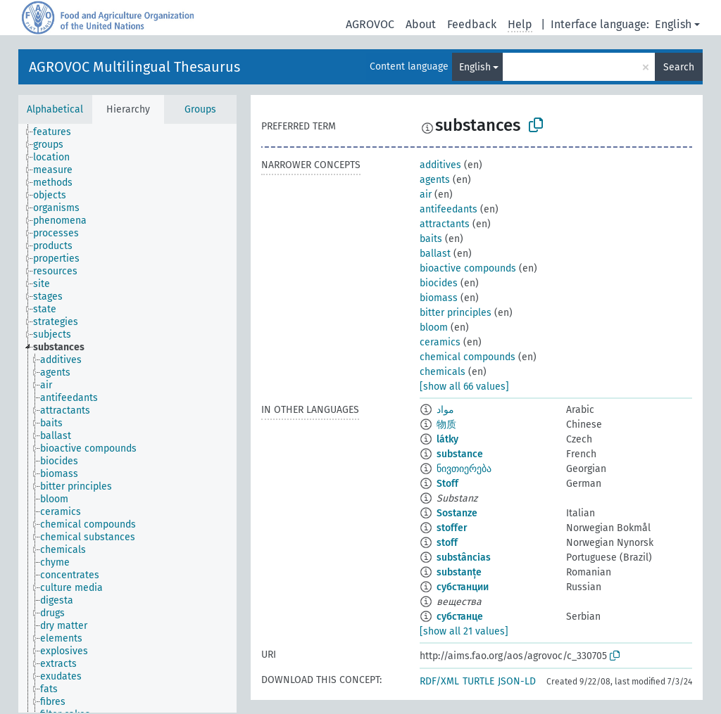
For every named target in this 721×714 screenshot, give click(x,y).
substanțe (459, 572)
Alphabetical (55, 109)
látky (447, 439)
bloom (434, 327)
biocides (439, 283)
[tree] (127, 418)
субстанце (460, 617)
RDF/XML (439, 681)
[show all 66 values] (464, 387)
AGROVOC (370, 24)
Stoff (447, 484)
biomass (439, 298)
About (421, 24)
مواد (445, 410)
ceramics (440, 342)
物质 (446, 425)
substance (460, 454)
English (673, 24)
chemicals (442, 372)
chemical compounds (467, 357)
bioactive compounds (468, 268)
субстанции (463, 587)
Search (678, 67)
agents (435, 180)
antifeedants (448, 209)
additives (440, 165)
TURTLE (478, 681)
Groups (200, 109)
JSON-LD (517, 681)
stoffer (452, 528)
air (426, 194)
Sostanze (457, 513)
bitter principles (455, 313)
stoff (447, 543)
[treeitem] (58, 132)
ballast (435, 254)
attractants (445, 224)
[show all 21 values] (464, 631)
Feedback (471, 24)
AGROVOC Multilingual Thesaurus (134, 66)
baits (431, 239)
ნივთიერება (464, 469)
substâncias (464, 557)
